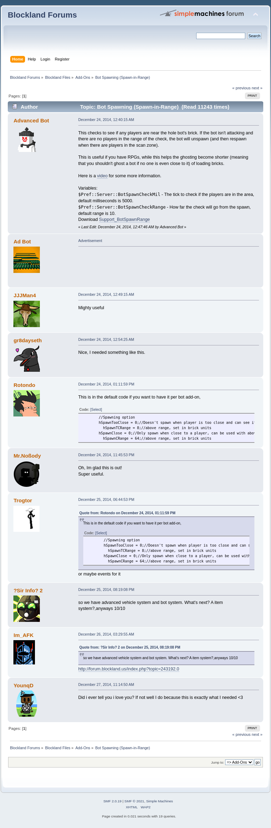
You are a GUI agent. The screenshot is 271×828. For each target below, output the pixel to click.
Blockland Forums (42, 15)
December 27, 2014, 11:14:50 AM (106, 684)
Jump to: (217, 762)
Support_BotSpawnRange (124, 219)
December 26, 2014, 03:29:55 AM (106, 634)
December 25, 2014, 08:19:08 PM (106, 589)
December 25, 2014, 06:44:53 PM (106, 499)
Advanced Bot (31, 120)
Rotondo (24, 385)
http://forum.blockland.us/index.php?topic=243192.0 (128, 669)
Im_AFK (23, 635)
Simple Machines (159, 801)
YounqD (23, 685)
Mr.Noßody (27, 456)
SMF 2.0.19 (112, 801)
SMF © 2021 (134, 801)
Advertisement (90, 240)
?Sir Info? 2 (27, 590)
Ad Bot (22, 241)
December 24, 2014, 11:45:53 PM (106, 455)
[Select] (96, 410)
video (102, 175)
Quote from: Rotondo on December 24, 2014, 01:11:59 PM (127, 513)
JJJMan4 (24, 295)
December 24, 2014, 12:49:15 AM (106, 294)
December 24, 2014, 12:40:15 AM (106, 119)
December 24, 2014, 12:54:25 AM (106, 339)
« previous (241, 88)
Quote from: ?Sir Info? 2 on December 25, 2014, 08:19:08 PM (129, 647)
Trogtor (22, 500)
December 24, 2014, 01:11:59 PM (106, 384)
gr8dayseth (27, 340)
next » (257, 88)
